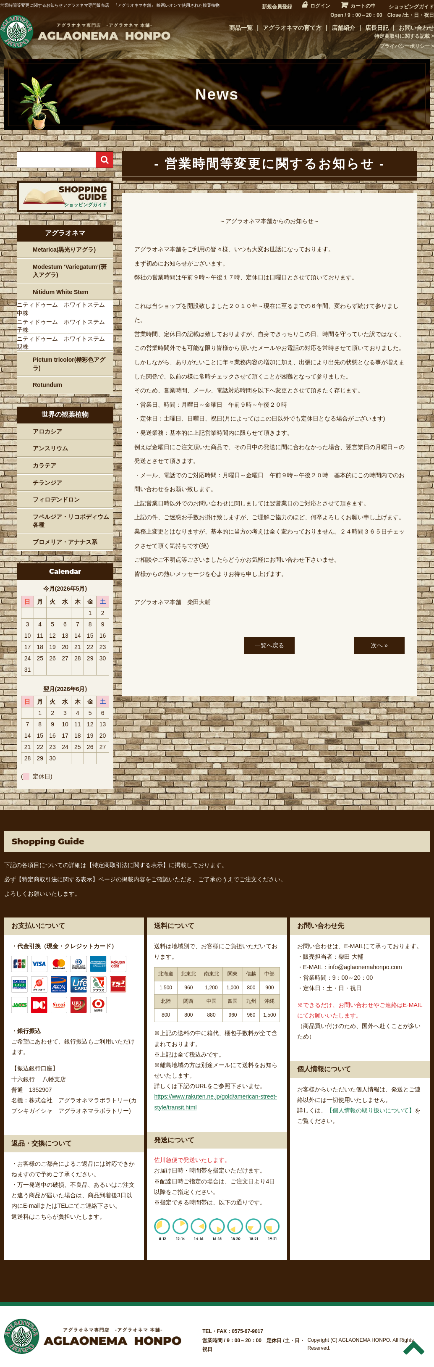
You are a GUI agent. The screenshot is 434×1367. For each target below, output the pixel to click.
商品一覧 (241, 27)
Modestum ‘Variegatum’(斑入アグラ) (70, 271)
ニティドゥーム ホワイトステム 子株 (64, 326)
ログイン (320, 6)
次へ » (379, 645)
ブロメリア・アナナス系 (65, 542)
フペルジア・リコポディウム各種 (71, 520)
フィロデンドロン (56, 499)
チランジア (47, 482)
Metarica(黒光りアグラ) (64, 249)
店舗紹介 (343, 27)
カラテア (44, 465)
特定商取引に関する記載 (402, 36)
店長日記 (377, 27)
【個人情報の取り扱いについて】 (371, 1110)
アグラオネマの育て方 (292, 27)
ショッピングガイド (411, 7)
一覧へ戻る (269, 645)
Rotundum (47, 384)
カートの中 (363, 6)
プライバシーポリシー (404, 46)
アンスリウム (50, 448)
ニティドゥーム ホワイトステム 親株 (64, 342)
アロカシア (47, 431)
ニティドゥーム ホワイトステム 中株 (64, 308)
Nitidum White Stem (60, 292)
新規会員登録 (277, 7)
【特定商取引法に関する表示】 (127, 865)
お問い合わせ (416, 27)
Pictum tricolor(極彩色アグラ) (69, 363)
